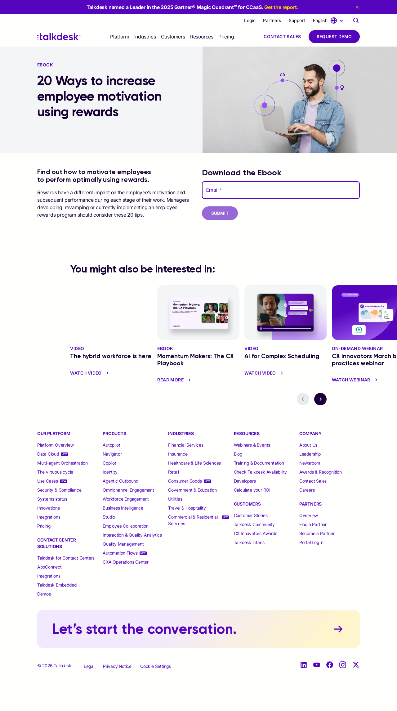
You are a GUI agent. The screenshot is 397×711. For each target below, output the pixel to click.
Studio (109, 517)
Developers (245, 481)
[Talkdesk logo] (59, 36)
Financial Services (185, 445)
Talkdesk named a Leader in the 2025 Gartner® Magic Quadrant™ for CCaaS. (192, 7)
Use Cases (47, 481)
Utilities (175, 499)
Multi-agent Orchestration (62, 463)
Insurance (177, 454)
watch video (90, 373)
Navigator (112, 454)
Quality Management (123, 544)
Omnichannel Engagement (128, 490)
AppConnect (49, 566)
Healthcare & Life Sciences (194, 463)
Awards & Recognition (320, 472)
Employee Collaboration (126, 526)
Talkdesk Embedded (57, 584)
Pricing (226, 37)
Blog (238, 454)
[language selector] (329, 20)
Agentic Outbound (120, 481)
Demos (44, 593)
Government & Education (192, 490)
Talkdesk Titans (249, 542)
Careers (307, 490)
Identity (110, 472)
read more (174, 380)
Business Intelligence (123, 508)
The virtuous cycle (55, 472)
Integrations (48, 517)
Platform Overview (55, 445)
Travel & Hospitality (187, 508)
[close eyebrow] (356, 7)
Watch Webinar (355, 380)
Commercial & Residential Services (192, 520)
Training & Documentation (259, 463)
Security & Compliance (59, 490)
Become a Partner (317, 533)
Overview (308, 515)
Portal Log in (311, 542)
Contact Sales (282, 36)
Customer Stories (251, 515)
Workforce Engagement (126, 499)
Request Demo (334, 36)
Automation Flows (120, 553)
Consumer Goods (185, 481)
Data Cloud (48, 454)
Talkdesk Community (254, 524)
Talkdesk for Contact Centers (66, 557)
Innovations (48, 508)
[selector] (119, 36)
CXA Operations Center (126, 562)
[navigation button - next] (320, 399)
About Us (308, 445)
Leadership (310, 454)
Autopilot (112, 445)
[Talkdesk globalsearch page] (356, 20)
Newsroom (309, 463)
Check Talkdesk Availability (260, 472)
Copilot (109, 463)
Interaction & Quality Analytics (132, 535)
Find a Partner (313, 524)
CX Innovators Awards (255, 533)
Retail (173, 472)
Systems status (52, 499)
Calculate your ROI (252, 490)
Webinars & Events (252, 445)
